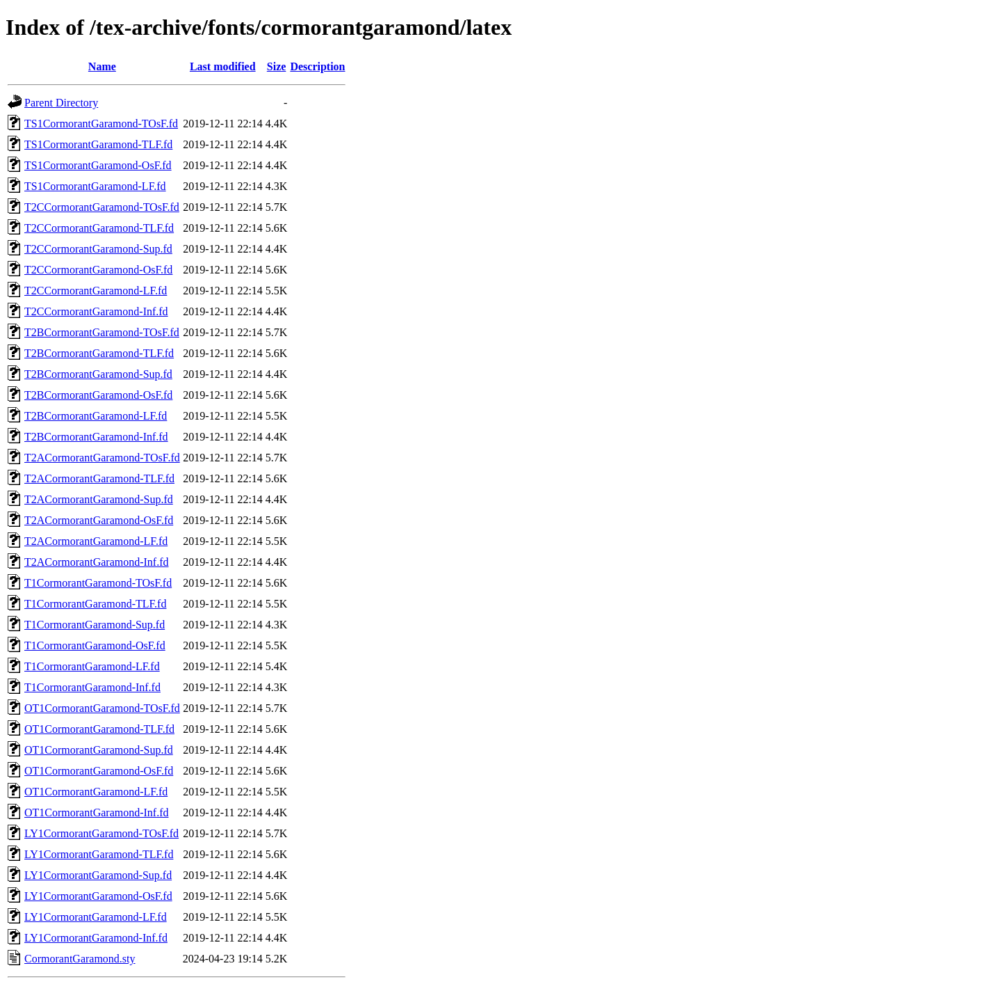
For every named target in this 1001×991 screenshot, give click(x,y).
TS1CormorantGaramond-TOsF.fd (101, 123)
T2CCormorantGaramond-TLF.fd (99, 228)
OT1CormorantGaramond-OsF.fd (98, 771)
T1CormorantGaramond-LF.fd (92, 666)
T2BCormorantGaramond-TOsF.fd (101, 332)
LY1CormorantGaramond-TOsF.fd (101, 833)
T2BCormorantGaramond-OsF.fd (98, 395)
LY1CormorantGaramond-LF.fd (95, 917)
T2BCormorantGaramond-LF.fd (95, 416)
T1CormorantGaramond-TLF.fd (95, 604)
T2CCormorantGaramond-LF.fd (95, 290)
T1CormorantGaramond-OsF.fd (94, 645)
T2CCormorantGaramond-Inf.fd (96, 311)
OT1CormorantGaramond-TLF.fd (99, 729)
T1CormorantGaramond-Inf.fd (92, 687)
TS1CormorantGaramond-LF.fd (95, 186)
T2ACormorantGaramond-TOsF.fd (102, 457)
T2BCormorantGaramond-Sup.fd (98, 374)
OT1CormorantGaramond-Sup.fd (98, 750)
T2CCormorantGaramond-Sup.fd (98, 249)
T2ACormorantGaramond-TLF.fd (99, 478)
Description (317, 66)
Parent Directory (61, 103)
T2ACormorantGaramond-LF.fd (96, 541)
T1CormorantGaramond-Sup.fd (94, 625)
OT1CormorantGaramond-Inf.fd (96, 812)
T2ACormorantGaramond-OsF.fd (98, 520)
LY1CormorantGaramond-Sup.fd (98, 875)
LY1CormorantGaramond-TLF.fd (98, 854)
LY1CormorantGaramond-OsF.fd (98, 896)
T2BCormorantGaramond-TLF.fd (99, 353)
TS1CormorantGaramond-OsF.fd (98, 165)
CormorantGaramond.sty (80, 959)
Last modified (223, 66)
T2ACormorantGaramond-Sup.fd (98, 499)
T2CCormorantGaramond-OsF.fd (98, 270)
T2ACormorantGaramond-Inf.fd (96, 562)
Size (276, 66)
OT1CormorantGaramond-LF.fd (96, 792)
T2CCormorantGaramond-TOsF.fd (101, 207)
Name (102, 66)
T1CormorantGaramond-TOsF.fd (98, 583)
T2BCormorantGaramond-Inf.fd (96, 437)
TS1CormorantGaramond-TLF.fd (98, 144)
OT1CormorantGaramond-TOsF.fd (102, 708)
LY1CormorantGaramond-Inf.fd (96, 938)
